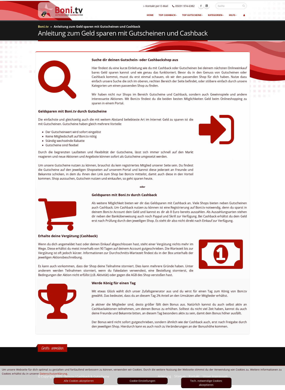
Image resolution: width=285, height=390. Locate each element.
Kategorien (216, 15)
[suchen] (243, 6)
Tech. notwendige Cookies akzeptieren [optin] (206, 383)
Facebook (204, 6)
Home (150, 15)
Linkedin (210, 6)
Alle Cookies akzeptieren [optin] (79, 380)
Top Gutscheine (192, 15)
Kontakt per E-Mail (159, 6)
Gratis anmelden (52, 348)
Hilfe (233, 15)
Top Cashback (168, 15)
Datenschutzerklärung (53, 373)
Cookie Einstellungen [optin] (142, 380)
